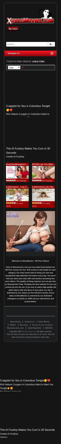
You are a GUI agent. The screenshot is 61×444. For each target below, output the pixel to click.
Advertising (15, 322)
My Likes (13, 29)
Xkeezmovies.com (29, 331)
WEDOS (49, 328)
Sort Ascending (22, 67)
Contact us (29, 322)
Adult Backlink (34, 328)
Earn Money (44, 322)
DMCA (13, 325)
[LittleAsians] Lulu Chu (42, 187)
